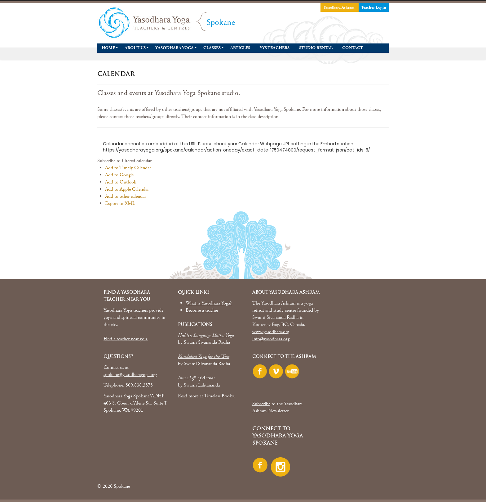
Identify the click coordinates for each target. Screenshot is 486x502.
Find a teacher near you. (126, 339)
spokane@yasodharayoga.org (130, 374)
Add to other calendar (125, 196)
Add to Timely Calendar (128, 168)
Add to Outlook (120, 182)
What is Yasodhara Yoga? (209, 303)
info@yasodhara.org (270, 339)
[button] (124, 160)
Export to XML (120, 203)
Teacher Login (373, 7)
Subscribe (261, 403)
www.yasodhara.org (270, 331)
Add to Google (119, 175)
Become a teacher (202, 310)
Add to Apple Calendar (127, 189)
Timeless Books (219, 396)
